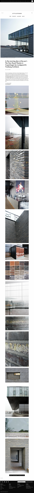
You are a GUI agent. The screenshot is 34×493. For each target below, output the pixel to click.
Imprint (10, 485)
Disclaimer (10, 486)
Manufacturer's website (21, 475)
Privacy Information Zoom (12, 487)
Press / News (2, 488)
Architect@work (19, 486)
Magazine (19, 16)
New (10, 16)
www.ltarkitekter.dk (7, 84)
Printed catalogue (15, 475)
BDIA (18, 487)
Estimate (11, 475)
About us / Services (2, 485)
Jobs (1, 489)
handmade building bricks (9, 76)
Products (14, 16)
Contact (1, 487)
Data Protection (11, 488)
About (23, 16)
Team (1, 486)
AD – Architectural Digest (20, 485)
